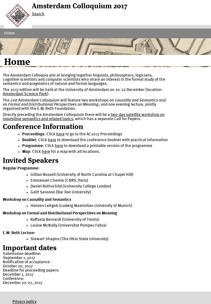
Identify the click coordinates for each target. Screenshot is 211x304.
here (60, 134)
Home (9, 33)
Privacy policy (24, 302)
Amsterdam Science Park (25, 94)
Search (38, 14)
